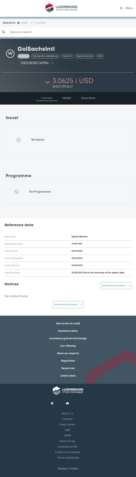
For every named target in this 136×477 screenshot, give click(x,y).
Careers (67, 419)
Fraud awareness (68, 458)
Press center (67, 425)
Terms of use (67, 441)
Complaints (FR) (67, 447)
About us (67, 414)
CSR (67, 430)
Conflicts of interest (67, 452)
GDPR (67, 436)
